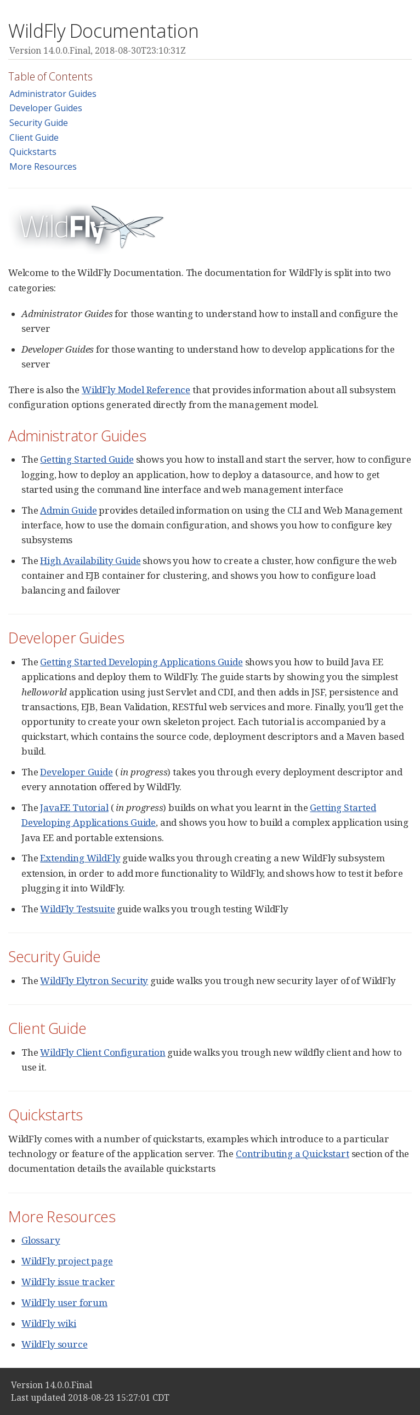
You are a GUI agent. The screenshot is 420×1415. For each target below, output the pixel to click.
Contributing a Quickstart (292, 1153)
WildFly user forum (64, 1302)
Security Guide (38, 123)
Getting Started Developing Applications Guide (141, 661)
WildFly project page (67, 1261)
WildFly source (54, 1344)
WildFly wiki (48, 1323)
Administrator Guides (53, 94)
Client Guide (34, 137)
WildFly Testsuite (77, 908)
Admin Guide (68, 510)
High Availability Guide (90, 560)
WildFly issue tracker (68, 1281)
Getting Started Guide (86, 459)
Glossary (40, 1240)
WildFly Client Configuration (102, 1052)
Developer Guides (45, 108)
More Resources (43, 166)
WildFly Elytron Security (94, 980)
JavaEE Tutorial (74, 807)
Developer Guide (76, 772)
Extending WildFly (80, 858)
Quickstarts (32, 152)
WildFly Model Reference (136, 389)
